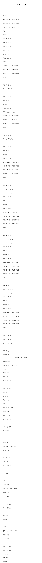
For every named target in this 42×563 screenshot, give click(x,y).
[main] (21, 4)
